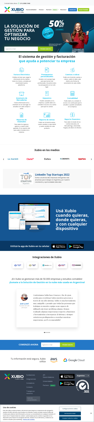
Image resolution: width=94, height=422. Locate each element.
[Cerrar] (91, 413)
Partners (52, 10)
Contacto (29, 387)
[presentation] (3, 159)
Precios (41, 9)
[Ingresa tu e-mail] (21, 49)
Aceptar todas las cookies (70, 418)
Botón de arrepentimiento (32, 399)
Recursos (63, 9)
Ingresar (72, 10)
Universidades (48, 381)
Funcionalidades (31, 9)
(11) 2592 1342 (24, 3)
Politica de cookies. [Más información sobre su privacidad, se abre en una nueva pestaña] (29, 419)
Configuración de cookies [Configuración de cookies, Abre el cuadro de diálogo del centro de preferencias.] (70, 408)
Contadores (30, 383)
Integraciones (31, 379)
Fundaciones (30, 375)
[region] (47, 413)
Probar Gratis (45, 49)
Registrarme (83, 10)
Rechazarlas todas (70, 413)
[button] (44, 332)
